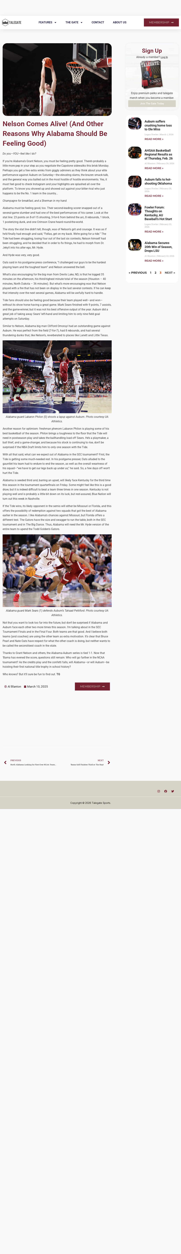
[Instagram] (158, 790)
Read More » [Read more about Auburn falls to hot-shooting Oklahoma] (154, 196)
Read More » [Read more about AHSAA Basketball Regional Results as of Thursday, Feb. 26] (154, 168)
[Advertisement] (53, 715)
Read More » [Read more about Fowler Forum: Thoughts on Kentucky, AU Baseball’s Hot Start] (154, 232)
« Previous (138, 273)
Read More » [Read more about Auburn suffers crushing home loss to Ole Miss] (154, 139)
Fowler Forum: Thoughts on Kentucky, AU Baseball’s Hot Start (158, 214)
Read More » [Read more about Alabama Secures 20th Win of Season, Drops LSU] (154, 261)
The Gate (74, 22)
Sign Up (152, 50)
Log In (164, 57)
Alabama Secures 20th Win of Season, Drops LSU (158, 247)
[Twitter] (172, 790)
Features (48, 22)
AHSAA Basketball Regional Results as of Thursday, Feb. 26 (159, 154)
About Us (119, 22)
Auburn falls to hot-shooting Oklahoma (158, 182)
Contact (98, 22)
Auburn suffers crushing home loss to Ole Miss (158, 125)
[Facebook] (165, 790)
